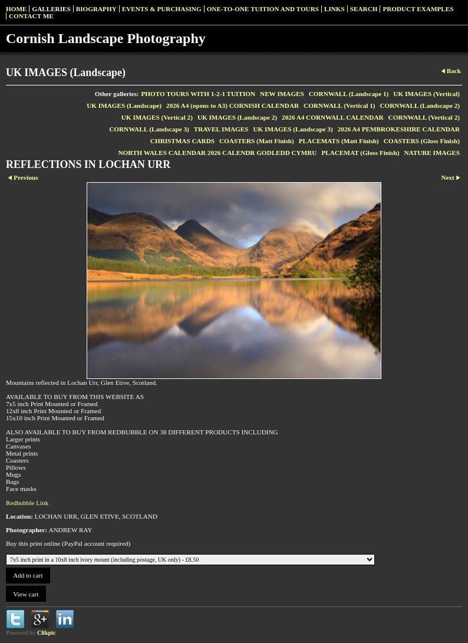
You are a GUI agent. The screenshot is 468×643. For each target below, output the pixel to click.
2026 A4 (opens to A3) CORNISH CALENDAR (232, 105)
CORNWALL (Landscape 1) (349, 93)
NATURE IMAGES (432, 152)
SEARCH (364, 8)
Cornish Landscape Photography (106, 38)
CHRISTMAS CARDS (182, 140)
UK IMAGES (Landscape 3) (292, 129)
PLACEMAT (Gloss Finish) (360, 152)
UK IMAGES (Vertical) (426, 93)
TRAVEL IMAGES (221, 129)
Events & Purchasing (162, 8)
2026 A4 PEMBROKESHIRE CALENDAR (399, 129)
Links (334, 8)
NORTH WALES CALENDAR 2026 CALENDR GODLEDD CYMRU (217, 152)
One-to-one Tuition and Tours (263, 8)
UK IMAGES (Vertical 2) (157, 117)
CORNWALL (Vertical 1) (339, 105)
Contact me (31, 15)
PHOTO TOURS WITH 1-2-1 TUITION (198, 93)
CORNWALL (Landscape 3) (149, 129)
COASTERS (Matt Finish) (256, 140)
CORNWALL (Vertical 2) (424, 117)
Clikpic (46, 632)
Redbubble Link (27, 502)
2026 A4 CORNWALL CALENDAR (333, 117)
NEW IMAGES (282, 93)
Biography (96, 8)
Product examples (418, 8)
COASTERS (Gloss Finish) (422, 140)
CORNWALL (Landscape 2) (420, 105)
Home (16, 8)
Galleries (51, 8)
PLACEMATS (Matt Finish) (339, 140)
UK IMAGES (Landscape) (124, 105)
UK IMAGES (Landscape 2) (237, 117)
